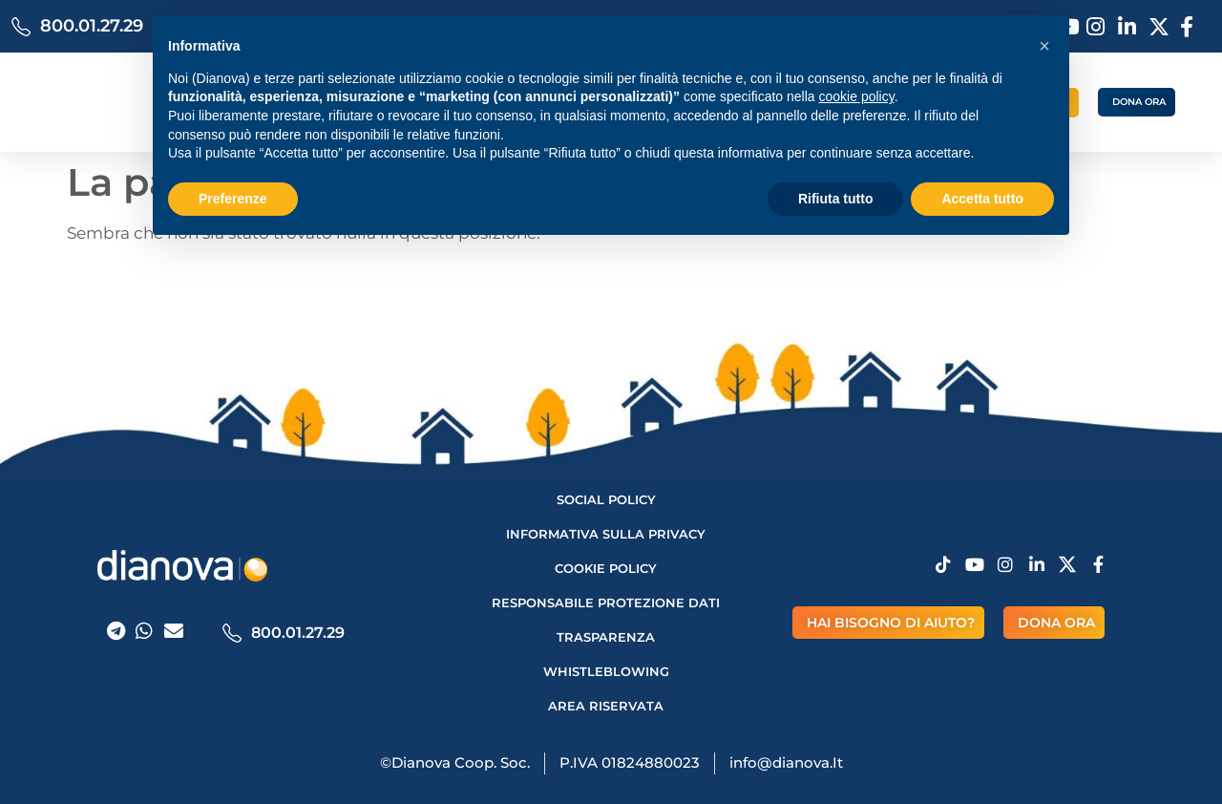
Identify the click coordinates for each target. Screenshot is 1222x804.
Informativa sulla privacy (606, 533)
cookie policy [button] (857, 96)
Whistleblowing (606, 671)
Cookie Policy (606, 568)
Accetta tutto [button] (982, 198)
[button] (1044, 46)
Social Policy (606, 499)
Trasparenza (606, 637)
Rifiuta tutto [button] (836, 198)
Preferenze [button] (233, 198)
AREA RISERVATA (606, 705)
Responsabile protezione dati (606, 602)
